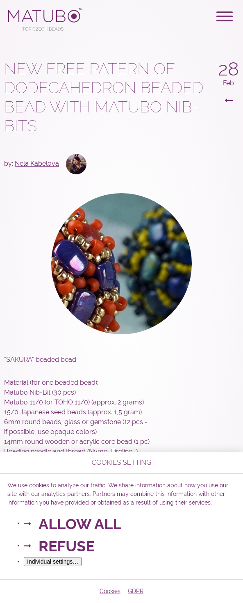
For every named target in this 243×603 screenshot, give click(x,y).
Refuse (67, 546)
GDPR (135, 591)
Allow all (80, 523)
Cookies (110, 591)
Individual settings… (52, 561)
